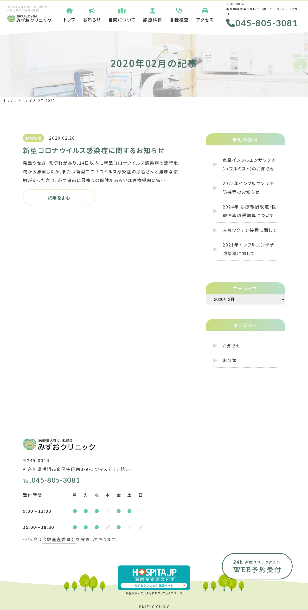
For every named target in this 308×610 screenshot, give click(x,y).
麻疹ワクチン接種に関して (250, 230)
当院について (122, 14)
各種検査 (179, 14)
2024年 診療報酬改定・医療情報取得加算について (250, 210)
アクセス (205, 14)
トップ (70, 14)
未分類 (230, 360)
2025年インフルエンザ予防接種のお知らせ (248, 187)
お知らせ (92, 14)
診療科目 (152, 14)
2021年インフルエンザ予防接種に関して (248, 248)
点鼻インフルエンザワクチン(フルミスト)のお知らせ (249, 164)
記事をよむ (59, 198)
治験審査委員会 (59, 539)
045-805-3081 (262, 23)
